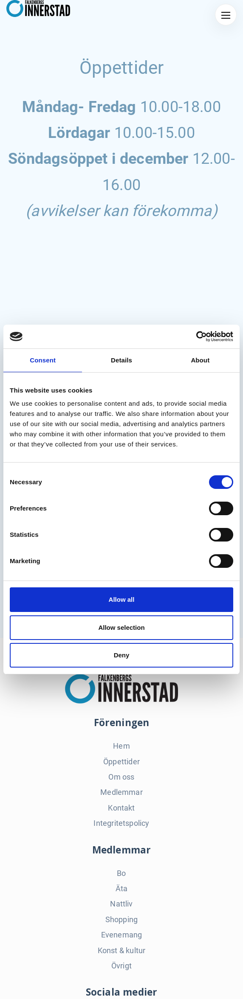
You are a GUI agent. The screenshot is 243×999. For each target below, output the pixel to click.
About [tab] (200, 360)
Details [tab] (121, 360)
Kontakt (121, 807)
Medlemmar (121, 792)
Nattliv (121, 903)
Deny (122, 655)
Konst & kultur (122, 950)
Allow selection (121, 627)
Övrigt (121, 965)
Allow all (122, 599)
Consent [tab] (43, 360)
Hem (121, 745)
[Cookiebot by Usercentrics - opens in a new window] (196, 336)
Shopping (121, 919)
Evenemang (121, 934)
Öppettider (121, 761)
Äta (122, 888)
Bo (121, 873)
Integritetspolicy (121, 823)
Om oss (121, 776)
